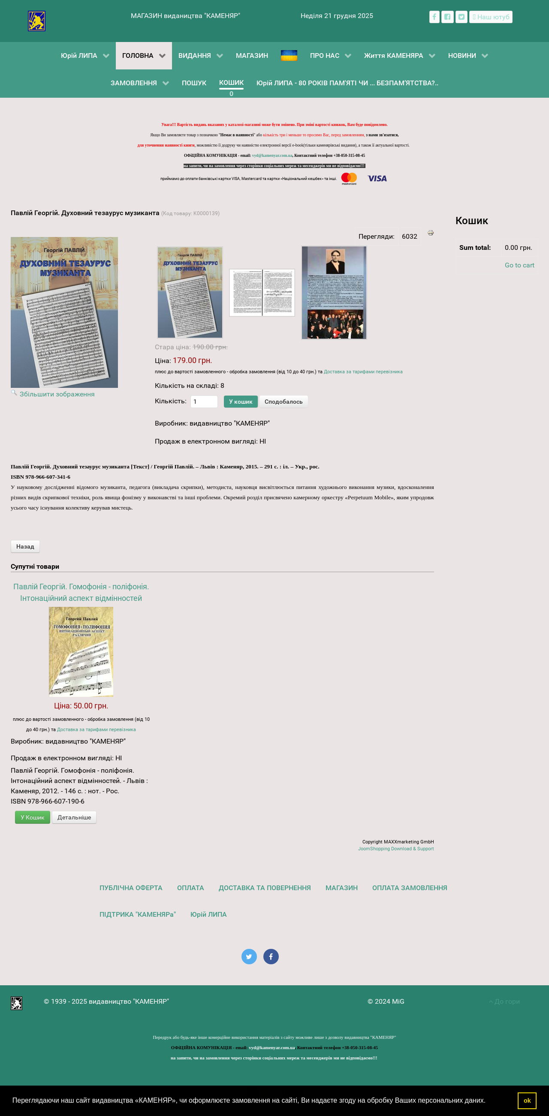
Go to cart (519, 265)
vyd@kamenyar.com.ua (272, 155)
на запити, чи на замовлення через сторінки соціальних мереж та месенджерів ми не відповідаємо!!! (274, 166)
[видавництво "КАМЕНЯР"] (36, 20)
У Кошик (33, 817)
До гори (504, 1001)
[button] (489, 1101)
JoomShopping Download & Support (396, 849)
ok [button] (527, 1100)
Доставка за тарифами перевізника (363, 372)
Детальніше (74, 817)
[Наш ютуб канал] (491, 17)
